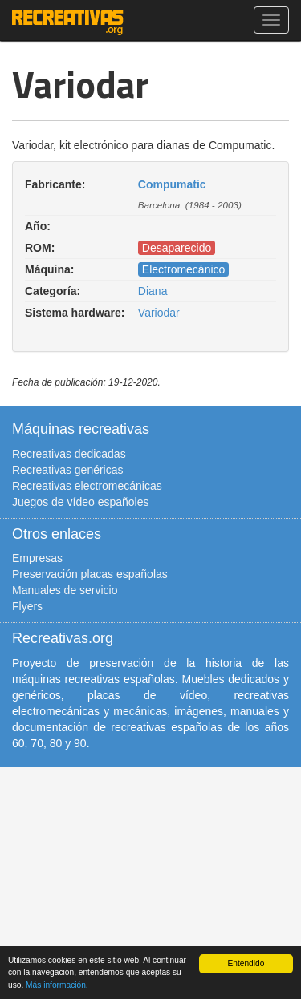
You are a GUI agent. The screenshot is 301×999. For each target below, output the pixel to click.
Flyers (27, 606)
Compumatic (172, 184)
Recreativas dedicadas (69, 453)
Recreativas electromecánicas (87, 485)
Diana (153, 291)
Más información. (57, 985)
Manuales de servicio (65, 590)
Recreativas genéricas (68, 469)
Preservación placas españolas (90, 574)
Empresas (37, 558)
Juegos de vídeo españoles (80, 501)
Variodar (159, 312)
